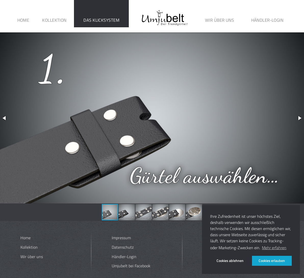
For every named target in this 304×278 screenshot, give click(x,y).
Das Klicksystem (101, 20)
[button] (5, 118)
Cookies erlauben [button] (272, 260)
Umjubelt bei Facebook (131, 266)
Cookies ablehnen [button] (230, 260)
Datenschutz (123, 247)
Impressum (121, 238)
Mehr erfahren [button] (274, 248)
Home (23, 20)
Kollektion (54, 20)
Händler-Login (267, 20)
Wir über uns (219, 20)
